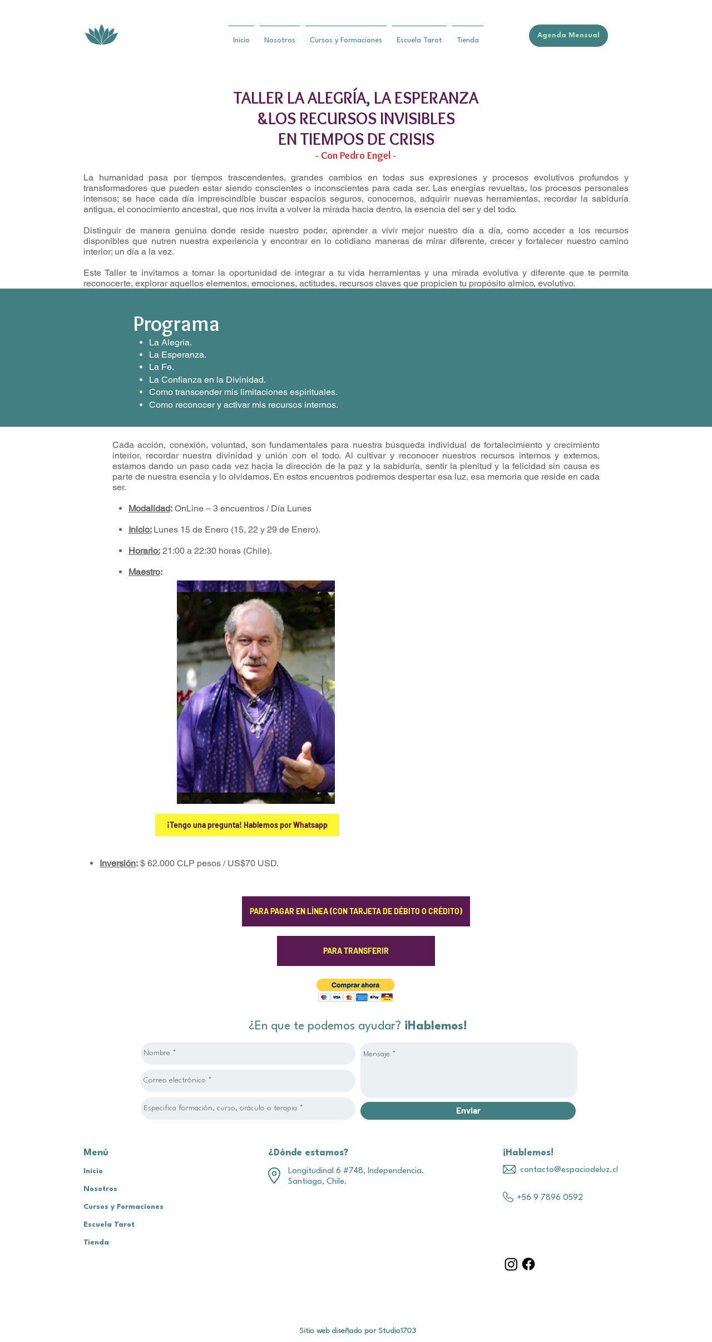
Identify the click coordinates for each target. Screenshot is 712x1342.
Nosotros (100, 1189)
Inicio (93, 1171)
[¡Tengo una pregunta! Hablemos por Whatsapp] (247, 825)
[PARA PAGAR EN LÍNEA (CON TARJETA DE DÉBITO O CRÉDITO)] (356, 911)
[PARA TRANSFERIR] (356, 951)
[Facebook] (528, 1264)
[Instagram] (511, 1264)
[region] (256, 692)
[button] (356, 990)
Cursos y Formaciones (123, 1207)
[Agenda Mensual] (568, 36)
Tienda (96, 1242)
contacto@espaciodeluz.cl (569, 1170)
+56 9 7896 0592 (550, 1198)
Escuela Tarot (109, 1224)
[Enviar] (468, 1111)
